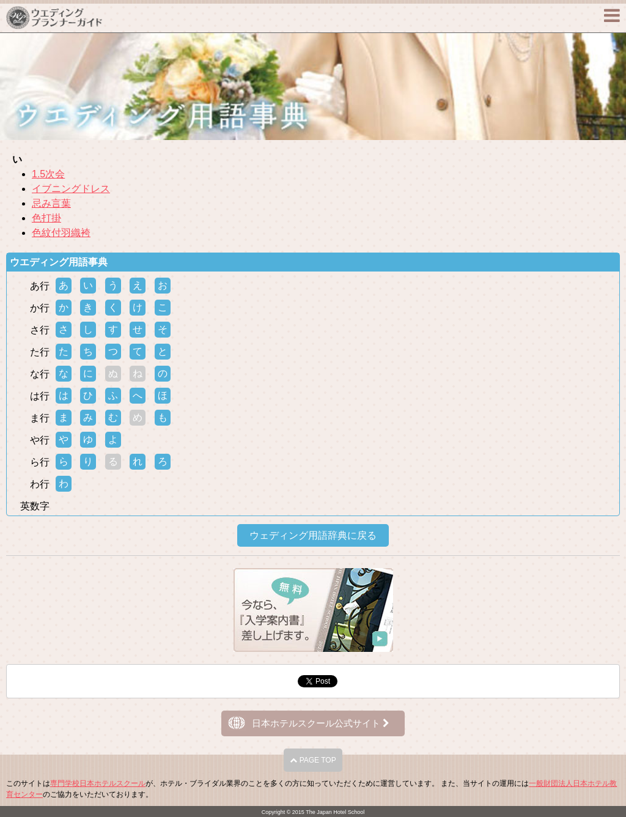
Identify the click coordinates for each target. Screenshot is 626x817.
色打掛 (46, 218)
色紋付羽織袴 (61, 232)
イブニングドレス (71, 188)
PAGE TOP (313, 760)
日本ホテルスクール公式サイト (320, 723)
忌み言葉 (51, 203)
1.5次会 (48, 174)
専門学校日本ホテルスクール (97, 783)
